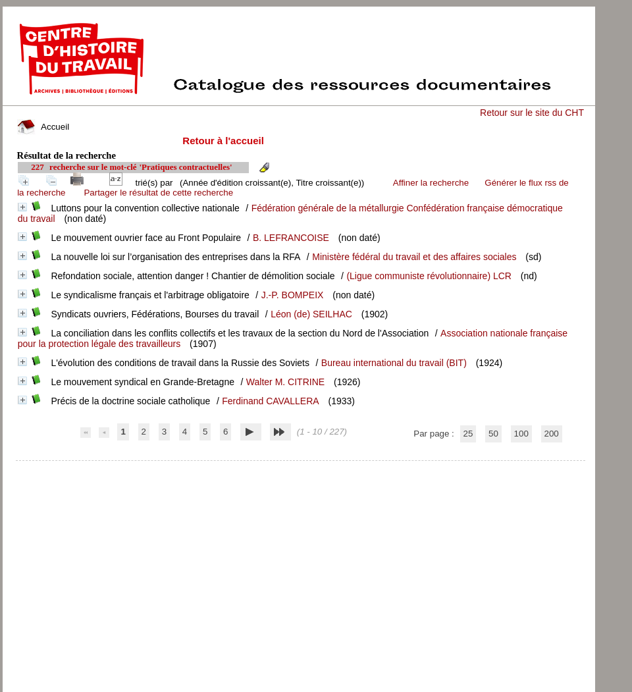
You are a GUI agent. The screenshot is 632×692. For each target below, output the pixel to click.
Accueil (43, 127)
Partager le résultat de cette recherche (158, 193)
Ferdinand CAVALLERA (270, 401)
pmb (300, 469)
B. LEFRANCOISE (291, 237)
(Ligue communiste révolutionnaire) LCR (429, 276)
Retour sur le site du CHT (532, 112)
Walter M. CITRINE (285, 382)
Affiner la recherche (431, 183)
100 (521, 434)
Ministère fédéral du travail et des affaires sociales (414, 257)
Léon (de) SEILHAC (311, 314)
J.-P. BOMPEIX (292, 295)
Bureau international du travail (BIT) (394, 363)
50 (493, 434)
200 (551, 434)
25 (468, 434)
